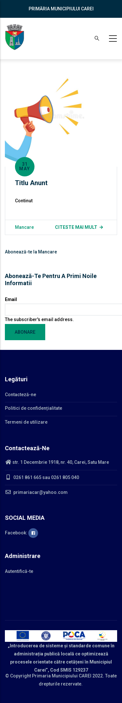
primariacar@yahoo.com (36, 492)
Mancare (24, 227)
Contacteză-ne (20, 394)
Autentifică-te (19, 571)
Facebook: (21, 532)
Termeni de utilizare (26, 422)
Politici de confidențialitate (33, 408)
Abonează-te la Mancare (31, 251)
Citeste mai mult (76, 227)
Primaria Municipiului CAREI (61, 675)
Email (11, 299)
